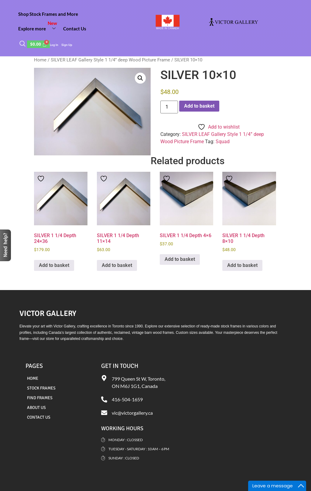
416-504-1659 (127, 399)
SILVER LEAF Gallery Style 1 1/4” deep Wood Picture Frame (110, 60)
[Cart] (38, 44)
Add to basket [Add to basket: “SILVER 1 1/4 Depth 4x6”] (180, 259)
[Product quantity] (169, 107)
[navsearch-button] (22, 44)
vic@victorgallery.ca (132, 413)
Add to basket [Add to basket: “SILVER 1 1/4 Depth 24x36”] (54, 265)
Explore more (39, 26)
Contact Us (74, 28)
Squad (223, 141)
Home (40, 60)
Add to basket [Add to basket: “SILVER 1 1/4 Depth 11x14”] (117, 265)
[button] (140, 78)
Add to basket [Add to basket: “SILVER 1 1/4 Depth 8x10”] (242, 265)
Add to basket (199, 106)
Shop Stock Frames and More (48, 14)
